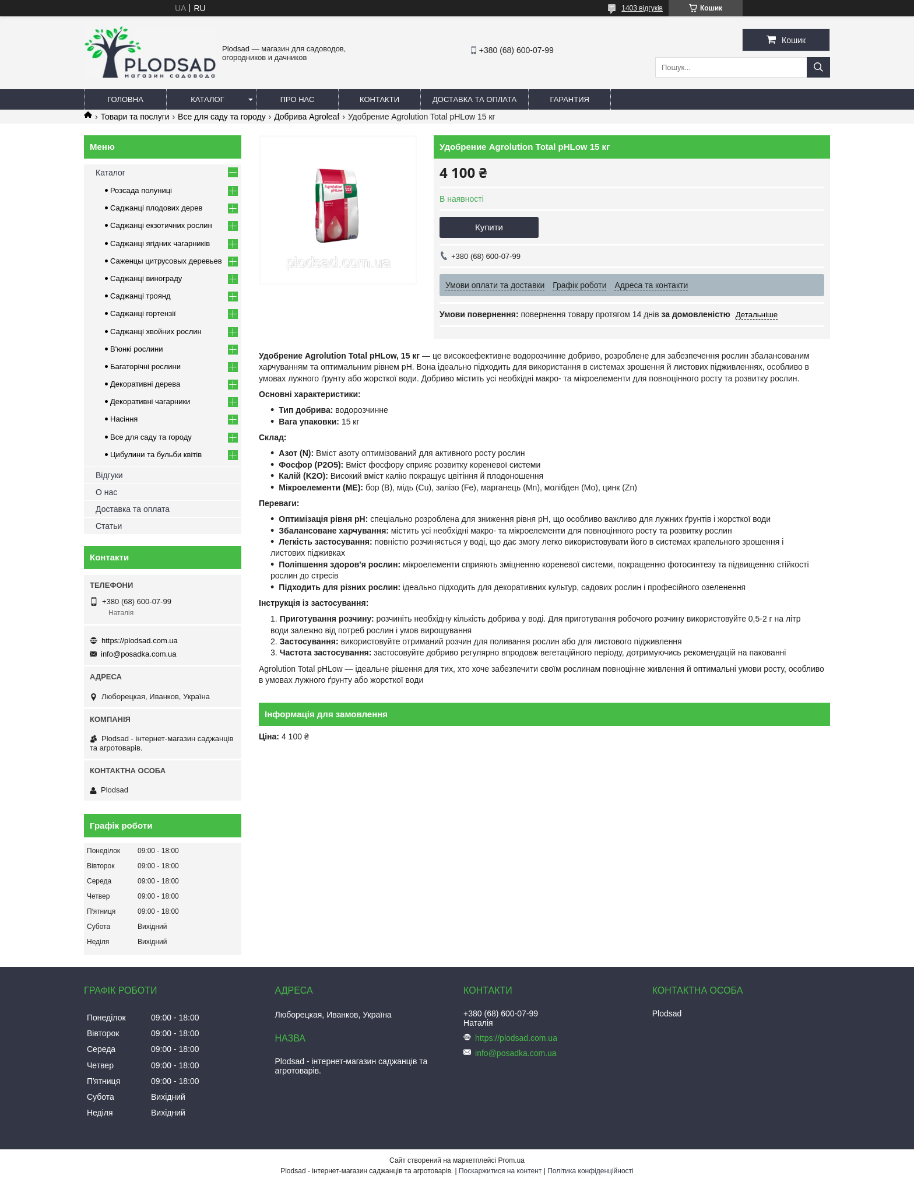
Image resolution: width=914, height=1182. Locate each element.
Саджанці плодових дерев (156, 208)
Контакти (379, 99)
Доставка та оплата (474, 99)
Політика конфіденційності (590, 1171)
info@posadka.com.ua (139, 654)
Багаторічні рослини (145, 366)
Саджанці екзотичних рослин (161, 225)
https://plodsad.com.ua (139, 640)
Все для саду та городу (222, 116)
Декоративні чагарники (150, 401)
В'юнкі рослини (136, 349)
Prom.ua (511, 1160)
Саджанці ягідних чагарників (160, 243)
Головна (125, 99)
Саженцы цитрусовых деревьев (166, 261)
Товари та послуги (134, 116)
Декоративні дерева (145, 384)
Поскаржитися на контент (500, 1171)
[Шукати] (818, 67)
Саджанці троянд (140, 296)
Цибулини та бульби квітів (156, 454)
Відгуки (109, 475)
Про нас (297, 99)
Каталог (207, 99)
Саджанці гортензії (143, 313)
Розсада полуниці (141, 190)
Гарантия (569, 99)
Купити (489, 227)
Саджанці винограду (146, 278)
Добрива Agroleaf (306, 116)
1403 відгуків (642, 8)
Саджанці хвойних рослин (156, 331)
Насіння (124, 419)
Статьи (109, 526)
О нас (106, 492)
